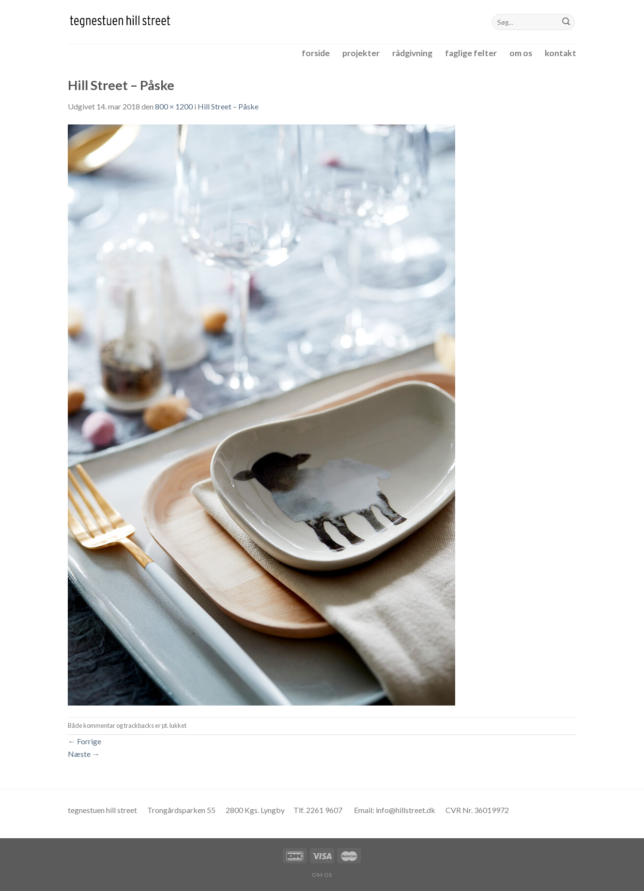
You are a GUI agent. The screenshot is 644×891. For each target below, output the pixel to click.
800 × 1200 (174, 106)
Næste (84, 753)
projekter (361, 53)
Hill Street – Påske (228, 106)
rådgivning (412, 53)
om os (520, 53)
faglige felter (471, 53)
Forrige (84, 741)
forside (316, 53)
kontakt (560, 53)
